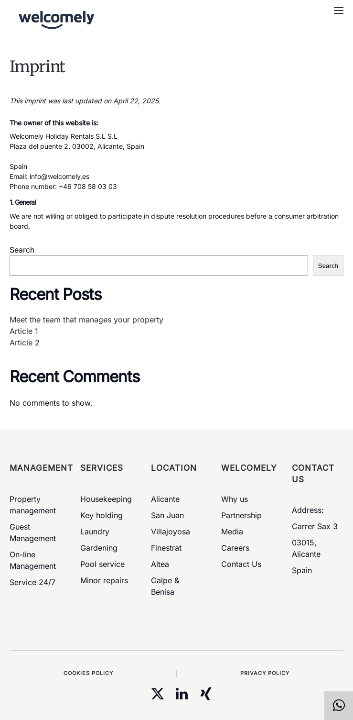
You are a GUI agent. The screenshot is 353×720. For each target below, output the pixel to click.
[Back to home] (54, 19)
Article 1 (24, 331)
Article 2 (25, 342)
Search (22, 250)
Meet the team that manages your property (86, 319)
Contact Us (241, 564)
